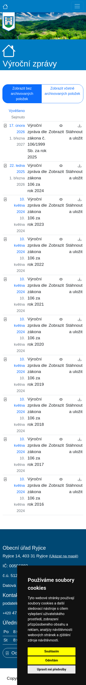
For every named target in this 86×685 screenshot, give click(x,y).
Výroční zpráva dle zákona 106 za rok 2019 (37, 372)
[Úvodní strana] (5, 6)
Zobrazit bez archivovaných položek (22, 93)
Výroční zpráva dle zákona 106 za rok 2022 (37, 251)
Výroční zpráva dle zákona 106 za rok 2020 (37, 332)
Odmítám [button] (51, 660)
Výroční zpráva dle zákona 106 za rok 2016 (37, 492)
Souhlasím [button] (51, 651)
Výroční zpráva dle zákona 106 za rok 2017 (37, 451)
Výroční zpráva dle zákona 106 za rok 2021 (37, 292)
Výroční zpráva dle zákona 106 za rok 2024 (37, 178)
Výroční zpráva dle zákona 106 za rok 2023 (37, 212)
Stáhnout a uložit (74, 131)
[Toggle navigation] (77, 6)
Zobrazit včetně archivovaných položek (62, 90)
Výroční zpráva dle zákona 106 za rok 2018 (37, 412)
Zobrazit (56, 128)
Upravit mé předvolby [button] (51, 669)
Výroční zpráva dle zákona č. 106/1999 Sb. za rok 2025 (37, 141)
